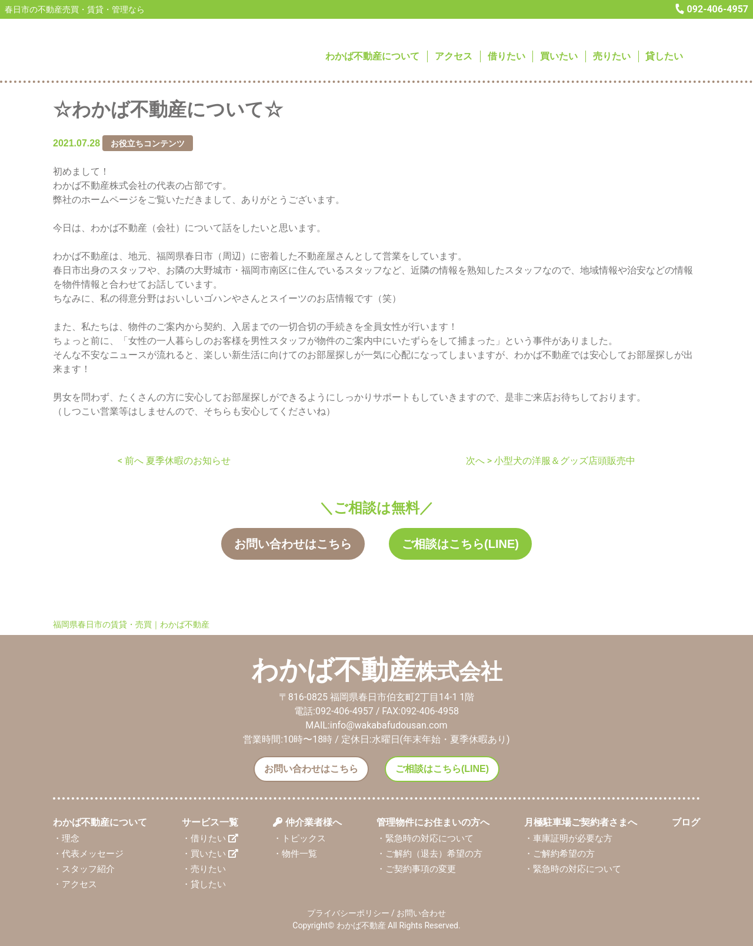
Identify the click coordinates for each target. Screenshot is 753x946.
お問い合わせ (421, 912)
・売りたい (204, 868)
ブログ (686, 822)
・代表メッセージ (88, 853)
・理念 (66, 838)
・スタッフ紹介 (84, 868)
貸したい (664, 56)
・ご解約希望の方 (559, 853)
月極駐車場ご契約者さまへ (580, 822)
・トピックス (299, 838)
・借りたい (210, 838)
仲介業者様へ (307, 822)
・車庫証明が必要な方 (568, 838)
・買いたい (210, 853)
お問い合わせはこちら (293, 543)
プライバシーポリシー (348, 912)
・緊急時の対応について (425, 838)
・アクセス (75, 884)
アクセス (453, 56)
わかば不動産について (372, 56)
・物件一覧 (295, 853)
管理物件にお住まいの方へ (432, 822)
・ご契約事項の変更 (416, 868)
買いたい (559, 56)
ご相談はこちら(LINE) (460, 543)
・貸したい (204, 884)
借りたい (506, 56)
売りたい (612, 56)
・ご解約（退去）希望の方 (429, 853)
